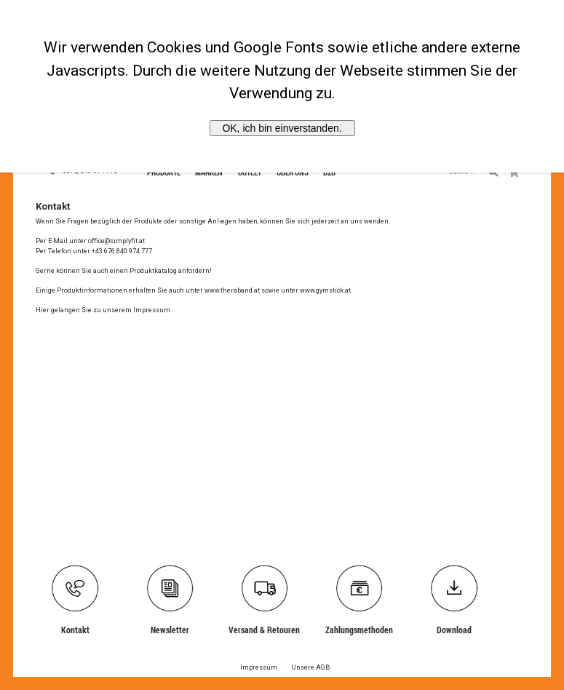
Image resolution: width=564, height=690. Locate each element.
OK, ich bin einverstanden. (281, 128)
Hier (42, 310)
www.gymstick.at (325, 290)
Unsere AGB (310, 667)
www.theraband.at (232, 290)
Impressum (151, 310)
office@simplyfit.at (116, 241)
